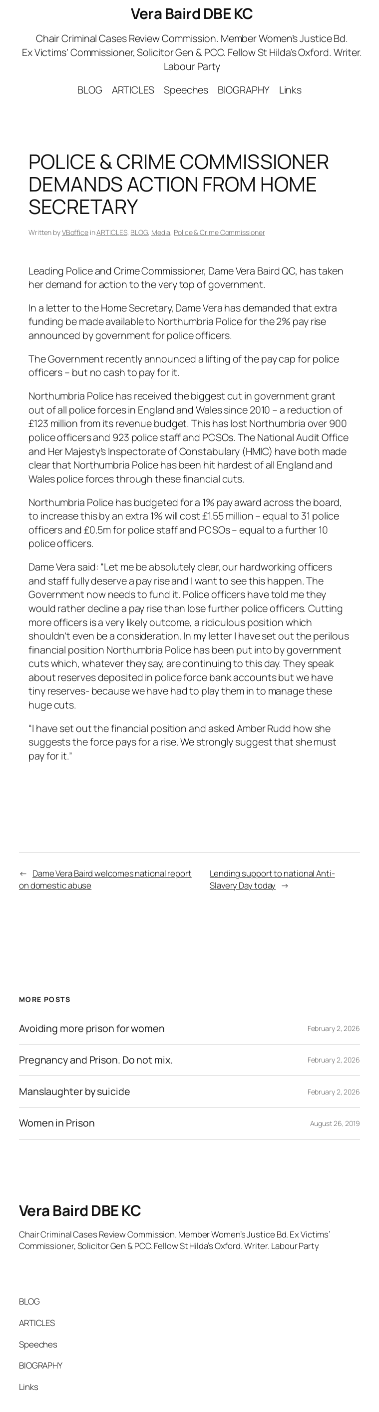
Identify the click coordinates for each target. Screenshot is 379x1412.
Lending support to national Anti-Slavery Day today (272, 879)
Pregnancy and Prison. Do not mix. (96, 1060)
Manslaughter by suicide (74, 1091)
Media (161, 232)
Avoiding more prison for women (92, 1028)
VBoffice (75, 232)
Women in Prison (57, 1123)
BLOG (139, 232)
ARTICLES (111, 232)
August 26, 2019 (335, 1123)
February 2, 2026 (334, 1028)
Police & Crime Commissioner (219, 232)
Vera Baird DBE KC (192, 13)
